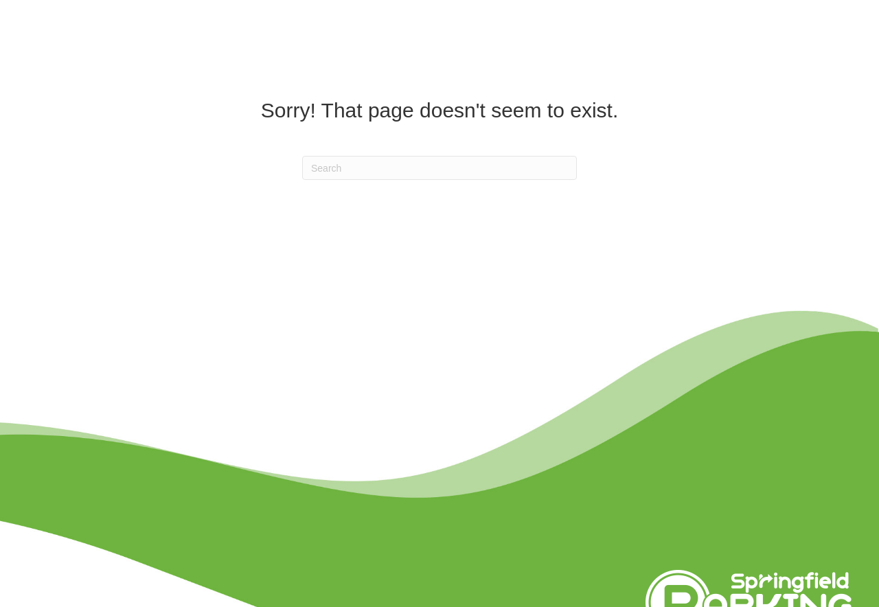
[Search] (439, 168)
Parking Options (489, 63)
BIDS (604, 63)
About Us (765, 63)
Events (672, 63)
